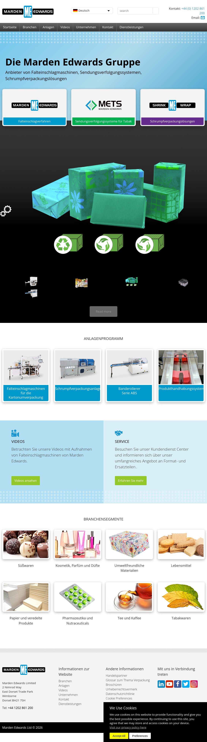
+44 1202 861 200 (20, 708)
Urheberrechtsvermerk (121, 689)
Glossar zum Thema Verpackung (128, 680)
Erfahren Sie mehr (131, 481)
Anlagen (48, 27)
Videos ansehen (25, 481)
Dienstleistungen (131, 27)
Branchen (29, 27)
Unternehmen (86, 27)
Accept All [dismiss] (119, 735)
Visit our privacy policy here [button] (128, 727)
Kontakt (107, 27)
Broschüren (114, 685)
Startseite (10, 27)
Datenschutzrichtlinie (120, 694)
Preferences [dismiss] (140, 735)
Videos (65, 27)
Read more (103, 311)
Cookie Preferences (119, 698)
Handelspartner (116, 675)
